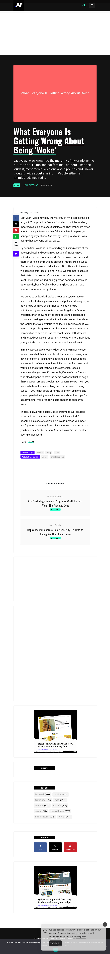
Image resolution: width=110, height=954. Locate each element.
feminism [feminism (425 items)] (43, 800)
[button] (84, 5)
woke (56, 452)
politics (40, 452)
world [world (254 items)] (64, 816)
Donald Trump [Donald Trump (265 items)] (60, 811)
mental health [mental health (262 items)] (45, 816)
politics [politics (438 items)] (60, 794)
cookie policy (79, 939)
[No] (106, 946)
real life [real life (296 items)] (60, 805)
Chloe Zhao (31, 185)
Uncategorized (57, 457)
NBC (31, 442)
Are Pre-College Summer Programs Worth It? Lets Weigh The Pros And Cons (55, 503)
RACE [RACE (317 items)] (60, 800)
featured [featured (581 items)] (42, 794)
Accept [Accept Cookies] (55, 946)
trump (48, 452)
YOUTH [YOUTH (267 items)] (41, 811)
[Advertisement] (55, 33)
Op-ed (16, 185)
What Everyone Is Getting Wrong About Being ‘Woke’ (48, 140)
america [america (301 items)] (42, 805)
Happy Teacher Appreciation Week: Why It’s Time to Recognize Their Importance (55, 532)
